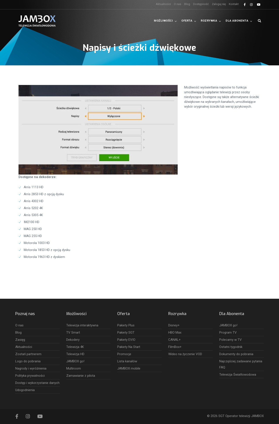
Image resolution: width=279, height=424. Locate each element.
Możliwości (163, 20)
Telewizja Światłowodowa (237, 375)
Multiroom (73, 368)
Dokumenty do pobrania (236, 354)
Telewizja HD (75, 354)
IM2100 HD (31, 222)
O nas (177, 4)
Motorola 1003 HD (37, 243)
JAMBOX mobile (128, 368)
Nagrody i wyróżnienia (30, 368)
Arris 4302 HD (33, 201)
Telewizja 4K (75, 347)
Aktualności (163, 4)
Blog (187, 4)
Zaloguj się (219, 4)
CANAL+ (174, 340)
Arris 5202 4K (33, 208)
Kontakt (234, 4)
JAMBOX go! (75, 361)
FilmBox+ (175, 347)
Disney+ (174, 325)
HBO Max (174, 332)
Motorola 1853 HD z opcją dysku (47, 250)
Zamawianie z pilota (80, 376)
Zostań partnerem (28, 354)
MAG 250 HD (33, 229)
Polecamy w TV (230, 340)
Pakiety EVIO (126, 340)
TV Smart (73, 332)
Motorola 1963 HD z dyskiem (44, 257)
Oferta (186, 20)
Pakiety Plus (125, 325)
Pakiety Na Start (128, 347)
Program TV (228, 332)
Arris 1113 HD (33, 187)
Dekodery (73, 340)
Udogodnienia (25, 390)
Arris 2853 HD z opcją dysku (44, 194)
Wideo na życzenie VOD (185, 354)
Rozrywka (209, 20)
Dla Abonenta (237, 20)
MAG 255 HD (33, 236)
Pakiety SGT (125, 332)
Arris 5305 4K (33, 215)
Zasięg (20, 340)
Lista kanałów (127, 361)
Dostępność (201, 4)
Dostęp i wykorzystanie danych (37, 383)
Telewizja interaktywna (82, 325)
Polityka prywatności (30, 376)
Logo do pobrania (28, 361)
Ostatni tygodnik (230, 347)
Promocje (124, 354)
